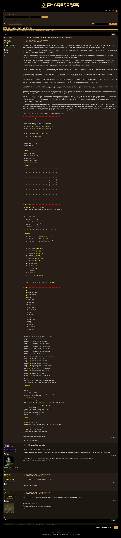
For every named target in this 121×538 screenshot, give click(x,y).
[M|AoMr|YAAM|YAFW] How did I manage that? (37, 40)
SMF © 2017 (59, 532)
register (14, 14)
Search (14, 28)
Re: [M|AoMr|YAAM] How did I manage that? (36, 444)
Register (29, 28)
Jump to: (98, 527)
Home (5, 28)
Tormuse (6, 492)
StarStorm (7, 40)
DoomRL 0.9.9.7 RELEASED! (15, 23)
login (9, 14)
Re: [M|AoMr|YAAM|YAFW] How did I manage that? (38, 474)
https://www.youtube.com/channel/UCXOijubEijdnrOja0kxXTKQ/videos (39, 508)
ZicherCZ (6, 444)
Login (23, 28)
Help (9, 28)
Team (19, 28)
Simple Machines (66, 532)
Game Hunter (31, 30)
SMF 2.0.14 (53, 532)
